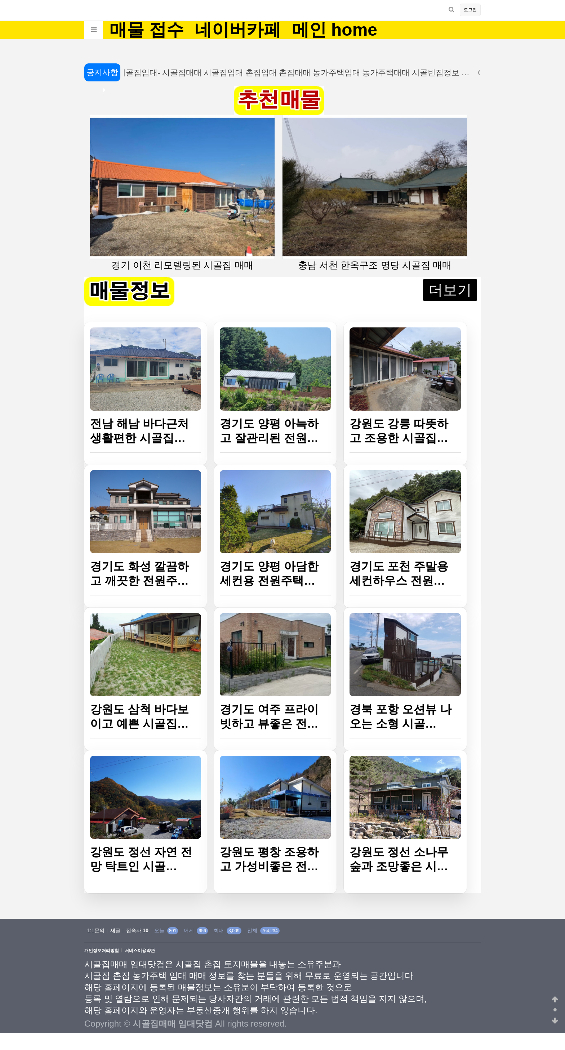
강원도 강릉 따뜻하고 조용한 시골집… (399, 430)
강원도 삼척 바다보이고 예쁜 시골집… (139, 716)
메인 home (334, 30)
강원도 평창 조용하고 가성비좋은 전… (269, 859)
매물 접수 (146, 30)
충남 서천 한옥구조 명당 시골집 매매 (374, 193)
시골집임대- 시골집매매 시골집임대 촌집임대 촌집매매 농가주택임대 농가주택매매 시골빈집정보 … (291, 72)
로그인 (470, 9)
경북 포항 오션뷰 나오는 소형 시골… (400, 716)
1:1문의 (95, 930)
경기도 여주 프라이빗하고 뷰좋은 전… (269, 716)
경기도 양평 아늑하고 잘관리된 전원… (269, 430)
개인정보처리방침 (101, 950)
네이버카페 (238, 30)
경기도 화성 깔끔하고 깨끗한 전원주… (139, 573)
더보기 (450, 290)
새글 (115, 930)
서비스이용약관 (140, 950)
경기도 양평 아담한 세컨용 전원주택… (269, 573)
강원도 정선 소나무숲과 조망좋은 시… (399, 859)
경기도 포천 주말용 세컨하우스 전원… (399, 573)
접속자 (137, 930)
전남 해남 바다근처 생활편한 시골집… (139, 430)
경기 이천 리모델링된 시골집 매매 (182, 193)
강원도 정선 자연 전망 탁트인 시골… (141, 859)
